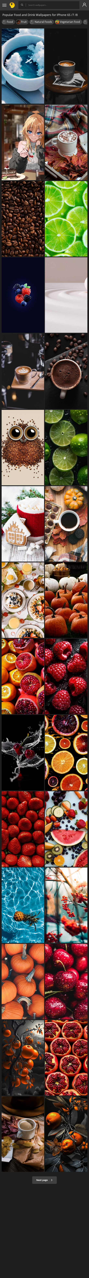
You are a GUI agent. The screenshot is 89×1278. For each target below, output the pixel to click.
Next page (44, 1180)
